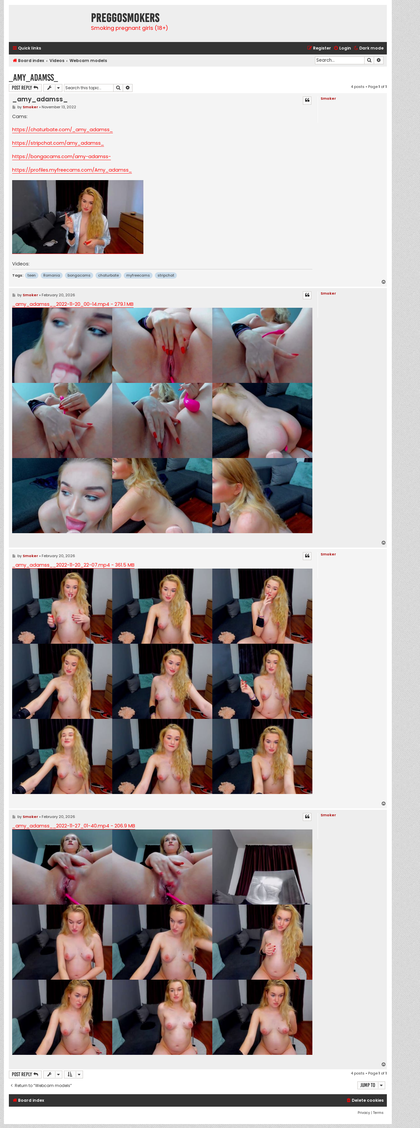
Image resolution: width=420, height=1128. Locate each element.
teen (32, 275)
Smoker (328, 98)
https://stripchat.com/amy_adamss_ (58, 143)
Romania (51, 275)
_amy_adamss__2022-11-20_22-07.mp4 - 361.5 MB (73, 565)
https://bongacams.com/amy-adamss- (61, 156)
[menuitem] (342, 48)
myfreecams (138, 275)
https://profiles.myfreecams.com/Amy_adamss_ (72, 170)
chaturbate (108, 275)
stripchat (166, 275)
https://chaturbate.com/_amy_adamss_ (62, 129)
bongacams (79, 275)
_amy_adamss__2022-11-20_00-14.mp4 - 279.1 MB (73, 304)
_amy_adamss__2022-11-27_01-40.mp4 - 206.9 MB (73, 826)
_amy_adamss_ (33, 78)
